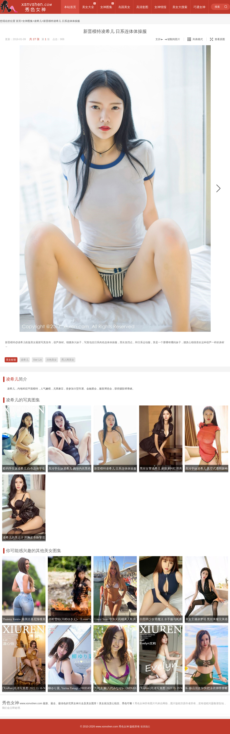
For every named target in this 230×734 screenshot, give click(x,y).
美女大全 (88, 7)
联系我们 (145, 726)
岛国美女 (124, 7)
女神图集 (106, 7)
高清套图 (142, 7)
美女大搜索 (179, 7)
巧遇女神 (199, 7)
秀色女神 (124, 726)
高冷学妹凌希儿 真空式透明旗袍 (206, 468)
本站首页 (70, 7)
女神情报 (160, 7)
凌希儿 (38, 21)
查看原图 (217, 39)
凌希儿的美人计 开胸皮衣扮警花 (24, 537)
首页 (18, 21)
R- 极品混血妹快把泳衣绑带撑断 (206, 688)
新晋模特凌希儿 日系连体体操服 (61, 21)
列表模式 (198, 39)
